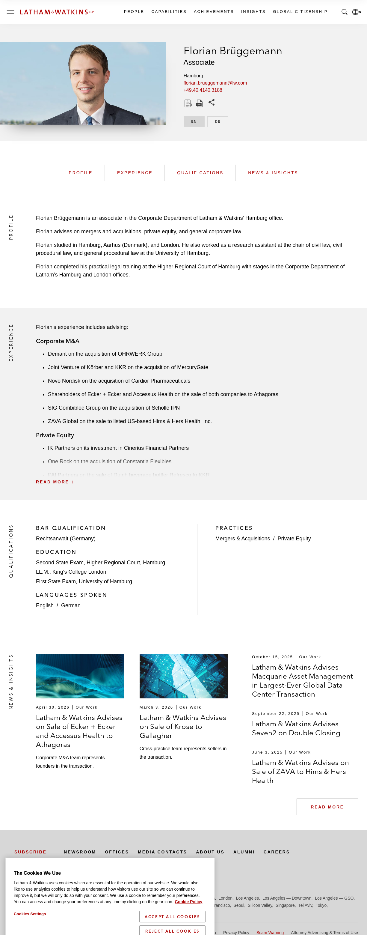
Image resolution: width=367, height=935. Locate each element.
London (225, 898)
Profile (81, 172)
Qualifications (200, 172)
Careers (277, 852)
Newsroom (80, 852)
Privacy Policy (236, 932)
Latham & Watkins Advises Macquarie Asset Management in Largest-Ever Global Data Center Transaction (302, 680)
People (134, 11)
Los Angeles (247, 898)
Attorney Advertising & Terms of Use (324, 932)
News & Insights (273, 172)
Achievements (213, 11)
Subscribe (30, 852)
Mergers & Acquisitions (242, 539)
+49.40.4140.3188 (203, 90)
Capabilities (169, 11)
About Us (210, 852)
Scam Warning (270, 932)
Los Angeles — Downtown (286, 898)
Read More (327, 807)
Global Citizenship (300, 11)
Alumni (244, 852)
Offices (117, 852)
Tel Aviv (305, 905)
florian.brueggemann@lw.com (215, 82)
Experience (134, 172)
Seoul (238, 905)
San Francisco (216, 905)
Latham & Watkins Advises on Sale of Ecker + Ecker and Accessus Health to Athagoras (79, 731)
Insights (253, 11)
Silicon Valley (260, 905)
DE (221, 121)
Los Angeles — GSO (334, 898)
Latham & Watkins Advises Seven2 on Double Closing (296, 728)
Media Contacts (162, 852)
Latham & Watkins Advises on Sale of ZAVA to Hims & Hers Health (300, 771)
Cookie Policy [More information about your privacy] (189, 927)
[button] (197, 468)
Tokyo (321, 905)
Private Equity (294, 539)
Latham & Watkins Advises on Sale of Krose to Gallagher (183, 726)
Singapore (285, 905)
